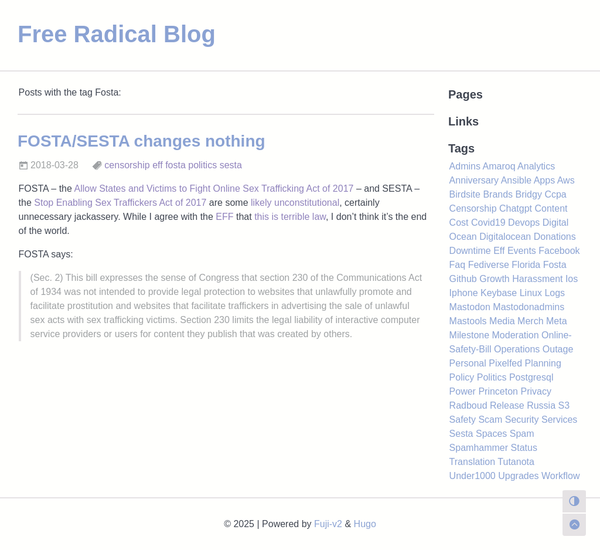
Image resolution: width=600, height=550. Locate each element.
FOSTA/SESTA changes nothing (141, 141)
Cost (459, 223)
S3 (564, 405)
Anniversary (474, 180)
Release (507, 405)
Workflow (560, 476)
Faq (457, 265)
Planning (543, 363)
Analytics (536, 166)
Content (550, 208)
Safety (462, 420)
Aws (566, 180)
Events (521, 251)
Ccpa (555, 194)
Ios (571, 279)
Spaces (491, 434)
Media (502, 321)
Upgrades (518, 476)
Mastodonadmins (528, 307)
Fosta (555, 265)
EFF (224, 217)
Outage (558, 349)
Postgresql (531, 377)
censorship (126, 165)
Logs (554, 293)
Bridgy (529, 194)
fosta (175, 165)
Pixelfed (505, 363)
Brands (498, 194)
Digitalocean (505, 237)
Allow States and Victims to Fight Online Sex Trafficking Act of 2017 (213, 188)
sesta (231, 165)
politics (202, 165)
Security (522, 420)
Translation (472, 462)
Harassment (537, 279)
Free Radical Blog (117, 34)
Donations (555, 237)
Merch (530, 321)
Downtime (470, 251)
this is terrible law (290, 217)
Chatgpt (515, 208)
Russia (541, 405)
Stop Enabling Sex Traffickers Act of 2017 (120, 203)
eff (157, 165)
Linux (531, 293)
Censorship (473, 208)
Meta (556, 321)
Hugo (365, 524)
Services (559, 420)
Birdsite (464, 194)
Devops (524, 223)
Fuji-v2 (328, 524)
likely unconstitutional (295, 203)
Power (462, 391)
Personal (467, 363)
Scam (490, 420)
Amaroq (499, 166)
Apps (544, 180)
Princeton (498, 391)
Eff (498, 251)
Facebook (558, 251)
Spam (522, 434)
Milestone (469, 335)
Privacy (535, 391)
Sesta (461, 434)
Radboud (468, 405)
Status (524, 448)
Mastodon (469, 307)
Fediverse (488, 265)
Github (463, 279)
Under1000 (472, 476)
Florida (526, 265)
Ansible (516, 180)
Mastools (468, 321)
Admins (464, 166)
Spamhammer (478, 448)
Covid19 (488, 223)
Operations (517, 349)
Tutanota (515, 462)
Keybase (498, 293)
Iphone (463, 293)
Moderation (515, 335)
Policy (462, 377)
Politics (492, 377)
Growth (494, 279)
